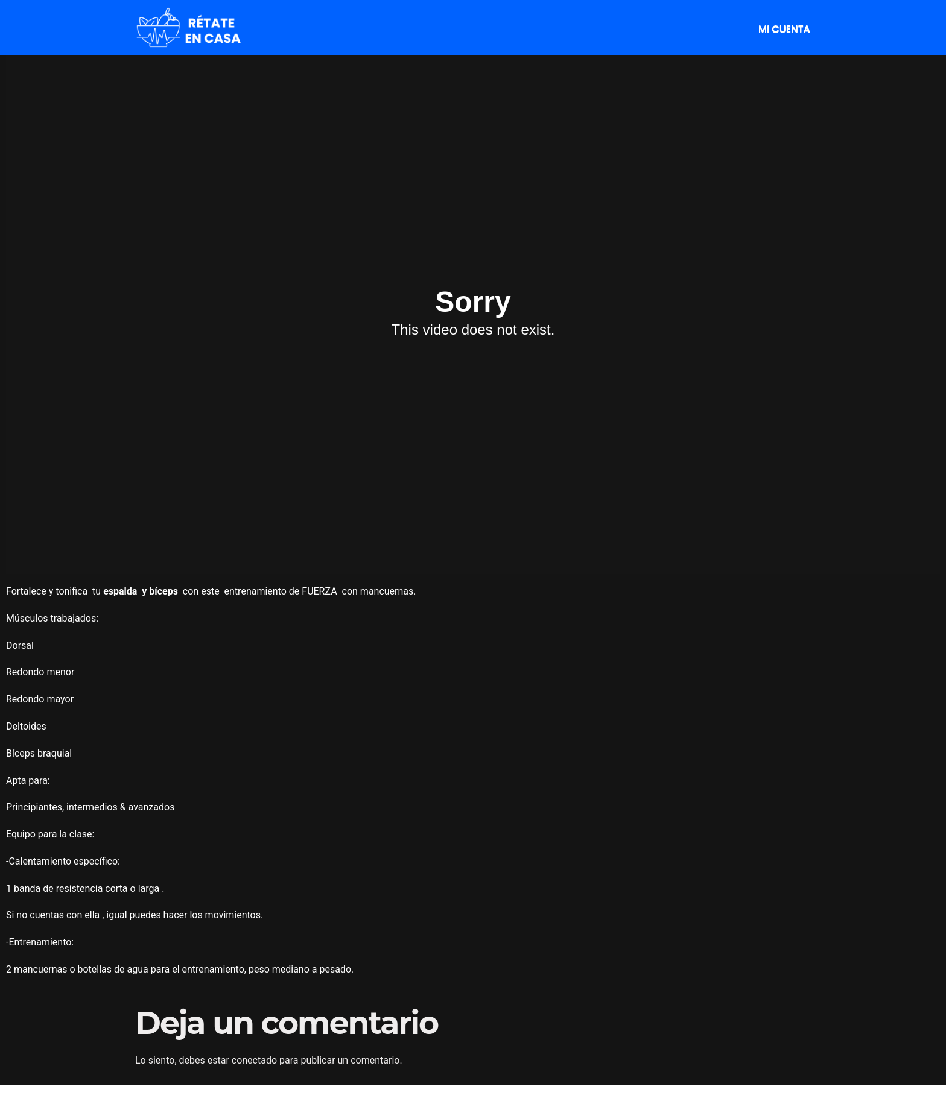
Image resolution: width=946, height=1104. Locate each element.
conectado (254, 1060)
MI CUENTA (784, 29)
